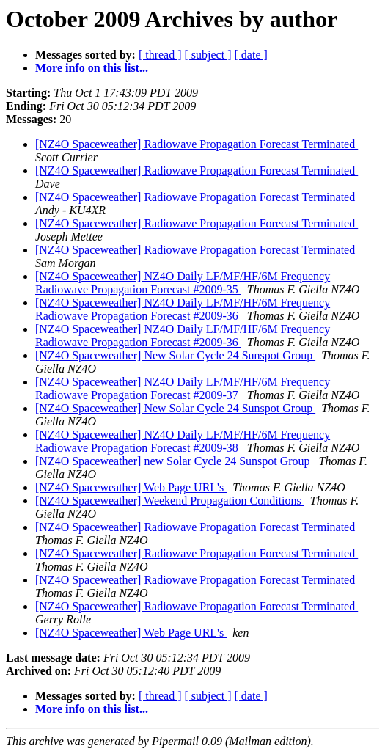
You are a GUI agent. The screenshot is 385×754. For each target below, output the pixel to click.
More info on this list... (91, 68)
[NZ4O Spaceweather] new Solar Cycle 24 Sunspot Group (174, 461)
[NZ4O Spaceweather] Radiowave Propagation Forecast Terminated (196, 144)
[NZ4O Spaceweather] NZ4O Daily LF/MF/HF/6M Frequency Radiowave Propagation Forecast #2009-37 (182, 388)
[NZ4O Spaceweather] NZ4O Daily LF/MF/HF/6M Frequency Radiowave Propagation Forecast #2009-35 (182, 283)
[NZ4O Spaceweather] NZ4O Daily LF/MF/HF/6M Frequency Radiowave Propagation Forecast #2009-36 (182, 309)
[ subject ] (208, 54)
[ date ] (251, 54)
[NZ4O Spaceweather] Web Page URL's (131, 487)
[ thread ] (160, 54)
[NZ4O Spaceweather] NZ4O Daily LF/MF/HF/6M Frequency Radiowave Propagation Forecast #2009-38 (182, 441)
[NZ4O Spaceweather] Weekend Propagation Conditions (169, 500)
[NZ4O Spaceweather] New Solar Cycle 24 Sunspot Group (175, 355)
